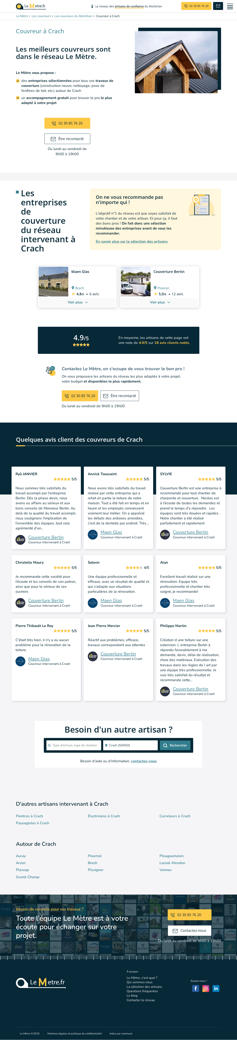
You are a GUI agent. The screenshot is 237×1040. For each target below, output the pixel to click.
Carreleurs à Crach (175, 816)
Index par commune (121, 1033)
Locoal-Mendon (172, 862)
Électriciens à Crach (104, 816)
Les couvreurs (41, 16)
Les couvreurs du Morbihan (73, 16)
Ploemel (95, 856)
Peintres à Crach (29, 816)
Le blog (132, 995)
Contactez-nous (189, 930)
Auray (21, 856)
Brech (92, 862)
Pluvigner (96, 869)
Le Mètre (22, 16)
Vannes (166, 869)
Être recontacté (67, 138)
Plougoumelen (172, 856)
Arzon (20, 862)
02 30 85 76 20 (67, 123)
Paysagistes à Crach (32, 823)
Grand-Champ (27, 877)
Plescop (22, 869)
